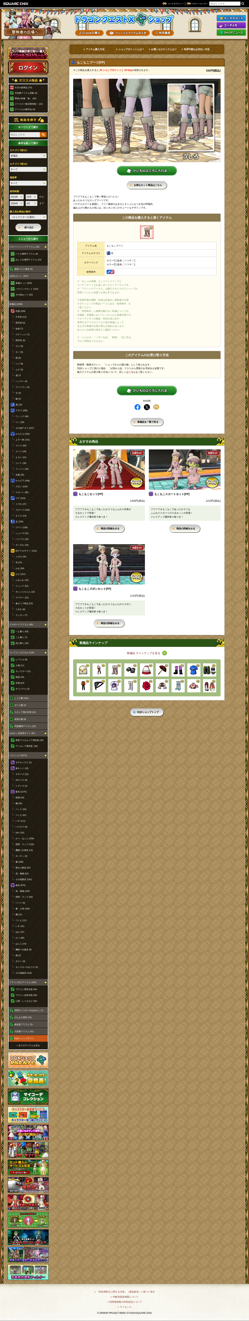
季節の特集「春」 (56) (25, 98)
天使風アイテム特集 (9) (26, 93)
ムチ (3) (19, 369)
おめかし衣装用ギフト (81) (22, 733)
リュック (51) (22, 586)
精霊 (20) (20, 677)
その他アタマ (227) (25, 428)
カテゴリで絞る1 (18, 150)
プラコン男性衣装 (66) (26, 989)
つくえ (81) (21, 815)
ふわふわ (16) (22, 580)
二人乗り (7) (21, 637)
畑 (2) (18, 955)
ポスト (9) (20, 961)
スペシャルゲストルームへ (28, 53)
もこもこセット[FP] (91, 494)
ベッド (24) (21, 809)
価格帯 (13, 177)
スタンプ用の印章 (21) (25, 712)
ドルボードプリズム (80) (21, 624)
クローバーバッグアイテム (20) (24, 247)
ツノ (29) (20, 422)
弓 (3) (18, 393)
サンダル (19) (22, 545)
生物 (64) (20, 683)
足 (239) (19, 521)
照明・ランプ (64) (24, 897)
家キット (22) (22, 768)
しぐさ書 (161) (21, 698)
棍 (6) (18, 358)
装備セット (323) (24, 283)
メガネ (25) (21, 556)
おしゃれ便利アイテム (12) (28, 259)
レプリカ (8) (21, 659)
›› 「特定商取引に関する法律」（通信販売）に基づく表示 (124, 1291)
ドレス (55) (21, 445)
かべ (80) (20, 938)
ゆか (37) (20, 932)
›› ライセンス (124, 1307)
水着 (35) (20, 475)
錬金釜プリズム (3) (23, 1024)
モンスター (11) (23, 671)
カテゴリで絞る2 (18, 164)
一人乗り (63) (22, 631)
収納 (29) (20, 797)
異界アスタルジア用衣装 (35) (30, 740)
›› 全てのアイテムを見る (28, 1045)
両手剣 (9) (20, 323)
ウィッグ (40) (22, 416)
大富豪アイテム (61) (24, 1031)
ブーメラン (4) (23, 387)
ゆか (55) (20, 832)
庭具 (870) (20, 885)
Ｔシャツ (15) (22, 469)
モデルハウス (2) (24, 762)
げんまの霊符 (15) (23, 1017)
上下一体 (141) (23, 440)
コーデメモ (231, 25)
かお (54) (20, 568)
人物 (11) (20, 665)
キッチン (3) (21, 856)
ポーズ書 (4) (20, 705)
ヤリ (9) (19, 346)
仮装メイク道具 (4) (23, 269)
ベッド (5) (20, 903)
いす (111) (20, 821)
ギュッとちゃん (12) (25, 592)
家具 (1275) (21, 791)
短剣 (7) (19, 328)
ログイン (28, 67)
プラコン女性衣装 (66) (26, 995)
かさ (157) (20, 574)
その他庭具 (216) (24, 973)
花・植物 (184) (23, 891)
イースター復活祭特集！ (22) (29, 104)
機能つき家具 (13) (24, 850)
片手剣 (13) (21, 317)
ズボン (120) (22, 486)
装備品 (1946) (16, 304)
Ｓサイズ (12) (22, 774)
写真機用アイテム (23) (25, 726)
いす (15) (20, 926)
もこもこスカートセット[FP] (171, 494)
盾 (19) (19, 404)
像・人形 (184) (23, 908)
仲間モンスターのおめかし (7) (28, 1010)
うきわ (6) (20, 609)
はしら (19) (21, 944)
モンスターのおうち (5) (27, 967)
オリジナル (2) (23, 689)
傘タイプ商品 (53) (24, 603)
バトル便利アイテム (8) (27, 254)
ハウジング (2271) (18, 755)
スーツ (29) (21, 451)
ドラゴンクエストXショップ (124, 19)
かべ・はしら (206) (25, 838)
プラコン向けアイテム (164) (22, 982)
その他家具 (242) (24, 879)
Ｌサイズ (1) (21, 786)
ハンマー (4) (21, 381)
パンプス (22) (22, 539)
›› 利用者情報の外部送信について (124, 1302)
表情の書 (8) (20, 719)
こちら (132, 372)
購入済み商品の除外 (20, 211)
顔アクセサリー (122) (26, 551)
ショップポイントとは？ (131, 49)
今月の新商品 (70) (23, 87)
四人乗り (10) (22, 643)
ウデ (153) (20, 498)
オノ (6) (19, 352)
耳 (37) (19, 562)
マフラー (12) (22, 597)
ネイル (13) (21, 516)
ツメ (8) (19, 364)
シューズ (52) (22, 533)
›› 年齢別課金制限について (124, 1296)
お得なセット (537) (18, 276)
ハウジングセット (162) (27, 289)
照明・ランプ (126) (25, 844)
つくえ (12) (21, 920)
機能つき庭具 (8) (24, 949)
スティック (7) (23, 334)
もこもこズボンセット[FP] (95, 588)
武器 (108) (20, 311)
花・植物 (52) (22, 873)
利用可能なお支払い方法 (197, 49)
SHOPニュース (231, 32)
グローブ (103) (23, 510)
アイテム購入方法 (95, 49)
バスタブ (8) (21, 827)
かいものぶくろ (231, 18)
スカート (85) (22, 492)
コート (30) (21, 463)
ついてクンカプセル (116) (21, 652)
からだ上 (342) (23, 434)
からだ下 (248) (23, 480)
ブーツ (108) (22, 527)
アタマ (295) (22, 410)
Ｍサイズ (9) (21, 780)
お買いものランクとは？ (164, 49)
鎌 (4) (18, 399)
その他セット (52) (24, 295)
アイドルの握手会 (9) (25, 109)
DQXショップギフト (24, 1038)
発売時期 (14, 191)
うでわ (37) (21, 504)
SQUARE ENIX (16, 3)
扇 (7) (18, 375)
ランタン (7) (21, 615)
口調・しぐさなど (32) (26, 1001)
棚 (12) (19, 914)
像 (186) (19, 862)
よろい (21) (21, 457)
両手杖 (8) (20, 340)
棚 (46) (19, 803)
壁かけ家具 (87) (23, 868)
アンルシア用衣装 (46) (27, 746)
